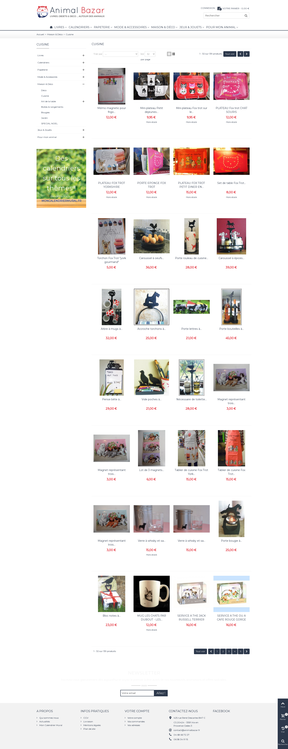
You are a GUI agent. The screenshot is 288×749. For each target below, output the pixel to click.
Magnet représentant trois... (231, 401)
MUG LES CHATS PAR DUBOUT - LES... (151, 617)
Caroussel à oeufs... (151, 258)
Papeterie (102, 27)
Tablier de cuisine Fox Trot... (231, 472)
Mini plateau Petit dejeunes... (151, 110)
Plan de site (89, 728)
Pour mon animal (221, 27)
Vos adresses (133, 725)
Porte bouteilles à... (231, 328)
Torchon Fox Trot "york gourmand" (111, 260)
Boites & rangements (52, 107)
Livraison (88, 721)
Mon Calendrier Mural (50, 725)
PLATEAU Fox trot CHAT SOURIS (231, 110)
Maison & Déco (163, 27)
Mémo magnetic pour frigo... (111, 110)
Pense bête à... (111, 399)
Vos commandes (136, 721)
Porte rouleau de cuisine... (191, 258)
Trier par (97, 53)
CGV (85, 717)
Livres (59, 27)
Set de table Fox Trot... (231, 183)
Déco (43, 90)
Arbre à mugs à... (111, 328)
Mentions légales (92, 725)
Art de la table (48, 101)
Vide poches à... (151, 399)
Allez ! (160, 693)
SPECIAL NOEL (49, 123)
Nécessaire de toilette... (191, 399)
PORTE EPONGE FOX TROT (151, 185)
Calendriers (79, 27)
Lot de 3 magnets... (151, 470)
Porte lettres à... (191, 328)
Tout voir (230, 53)
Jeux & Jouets (190, 27)
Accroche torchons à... (151, 328)
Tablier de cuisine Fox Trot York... (191, 472)
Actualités (44, 721)
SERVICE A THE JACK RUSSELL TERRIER (191, 617)
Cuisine (45, 95)
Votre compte (134, 717)
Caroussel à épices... (231, 258)
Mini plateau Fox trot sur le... (191, 110)
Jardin (44, 118)
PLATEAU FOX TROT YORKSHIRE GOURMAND (111, 186)
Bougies (45, 112)
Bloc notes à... (111, 615)
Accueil (40, 34)
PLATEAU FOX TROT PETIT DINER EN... (191, 185)
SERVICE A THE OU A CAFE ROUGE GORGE (231, 617)
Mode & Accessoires (130, 27)
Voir (142, 53)
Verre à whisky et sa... (151, 540)
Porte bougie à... (231, 540)
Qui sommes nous (49, 717)
